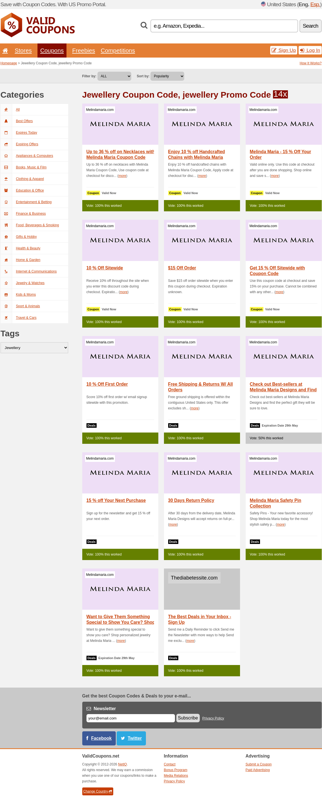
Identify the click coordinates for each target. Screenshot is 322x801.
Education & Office (22, 190)
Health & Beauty (21, 248)
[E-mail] (130, 718)
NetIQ (122, 764)
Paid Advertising (258, 770)
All (10, 109)
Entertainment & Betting (26, 202)
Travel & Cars (19, 317)
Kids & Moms (18, 294)
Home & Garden (21, 259)
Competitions (118, 50)
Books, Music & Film (24, 167)
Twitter (135, 738)
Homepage (9, 63)
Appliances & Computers (27, 155)
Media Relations (176, 776)
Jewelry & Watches (23, 283)
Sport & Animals (20, 306)
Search (310, 26)
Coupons (52, 50)
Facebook (101, 738)
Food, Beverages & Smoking (30, 225)
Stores (23, 50)
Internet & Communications (29, 271)
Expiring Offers (19, 144)
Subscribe (188, 718)
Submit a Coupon (259, 764)
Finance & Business (23, 213)
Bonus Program (175, 770)
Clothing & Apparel (22, 179)
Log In (310, 50)
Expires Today (19, 132)
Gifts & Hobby (19, 236)
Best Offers (17, 121)
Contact (170, 764)
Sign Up (284, 50)
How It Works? (311, 63)
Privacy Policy (213, 718)
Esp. (315, 4)
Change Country (97, 791)
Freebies (83, 50)
